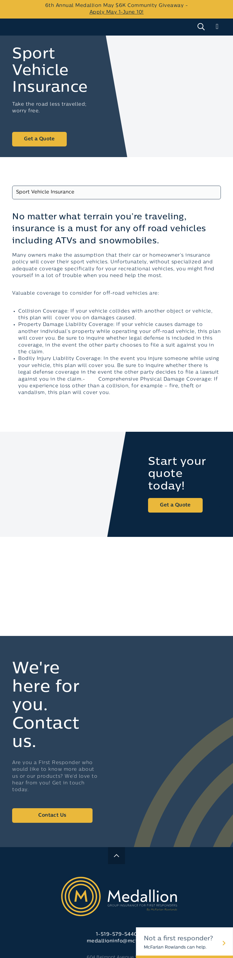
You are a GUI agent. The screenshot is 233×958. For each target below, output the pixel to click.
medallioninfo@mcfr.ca (117, 941)
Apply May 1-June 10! (116, 12)
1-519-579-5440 (116, 934)
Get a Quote (39, 139)
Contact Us (52, 815)
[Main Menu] (217, 27)
